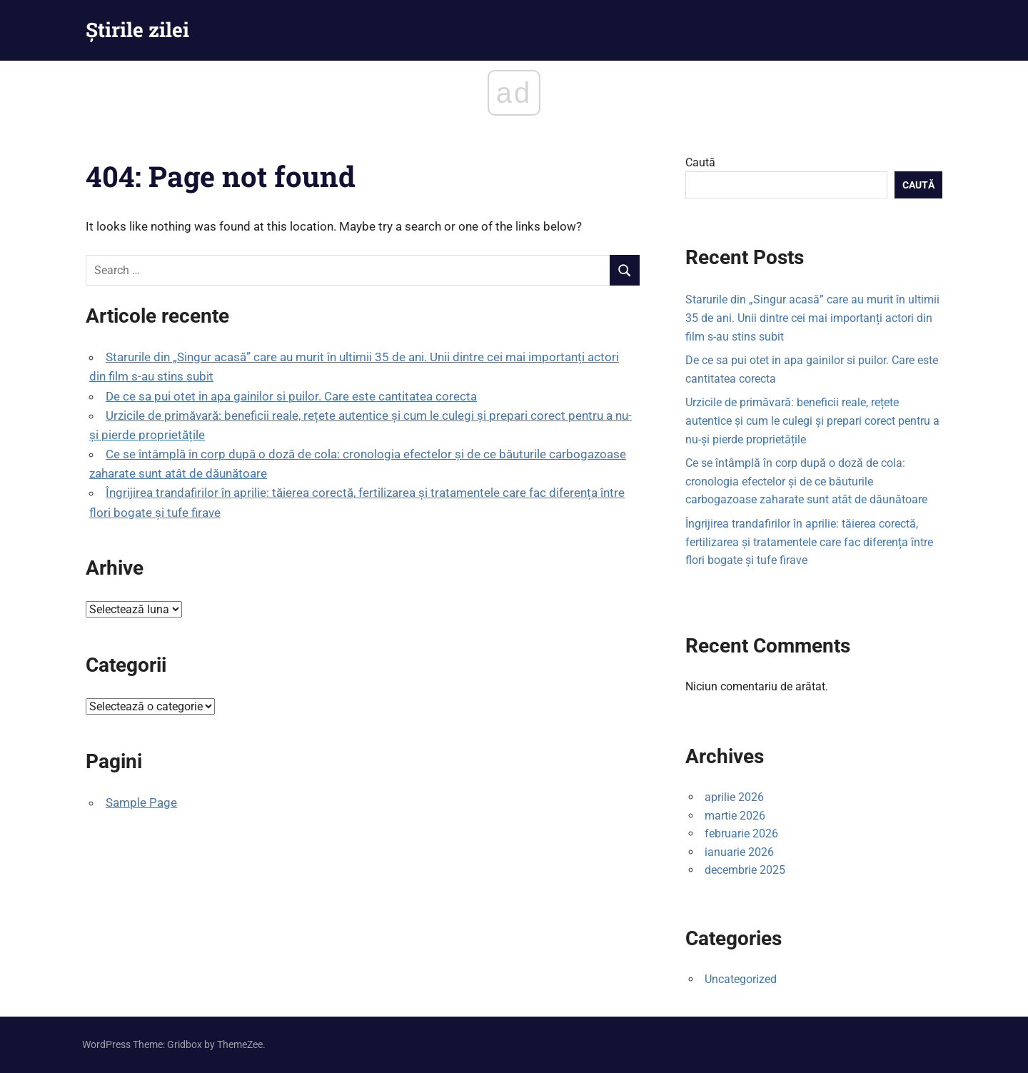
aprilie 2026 (734, 797)
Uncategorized (741, 979)
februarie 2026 (741, 833)
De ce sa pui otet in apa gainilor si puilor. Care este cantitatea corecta (291, 396)
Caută (700, 162)
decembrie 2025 (745, 870)
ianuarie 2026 (739, 852)
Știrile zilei (137, 29)
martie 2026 (735, 815)
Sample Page (141, 802)
